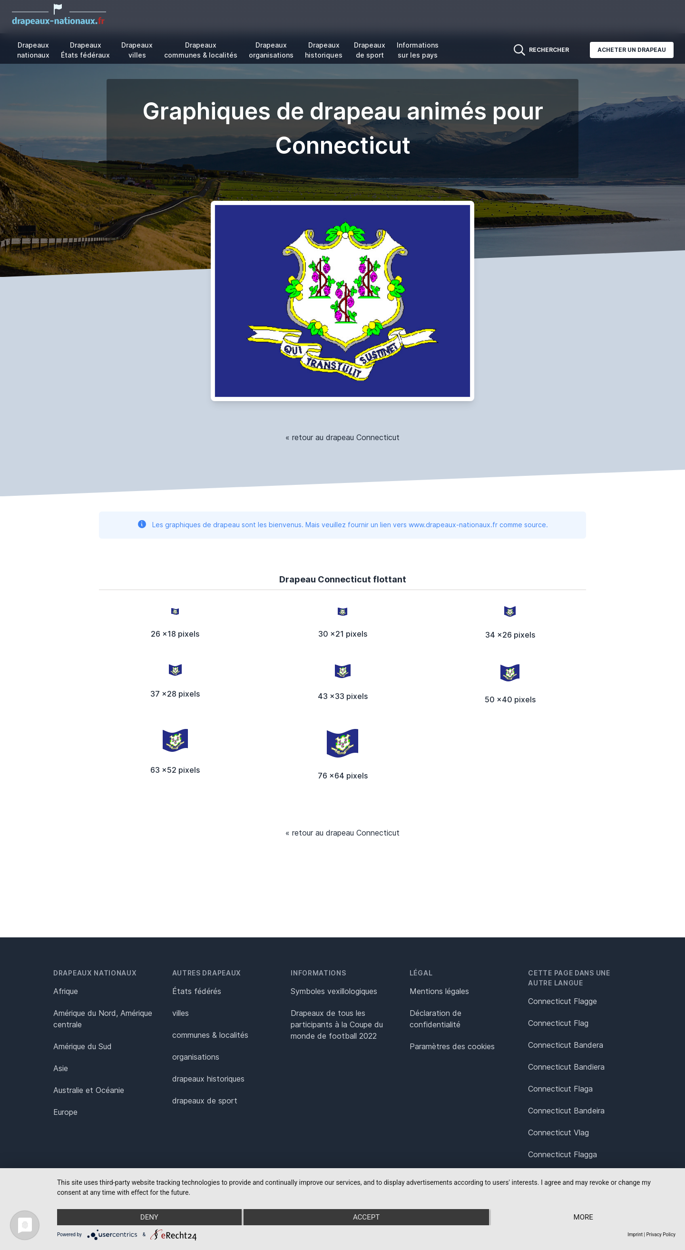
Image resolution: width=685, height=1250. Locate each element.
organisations (195, 1057)
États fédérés (196, 991)
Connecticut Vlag (558, 1132)
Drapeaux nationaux (33, 50)
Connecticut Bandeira (566, 1110)
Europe (65, 1112)
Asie (60, 1068)
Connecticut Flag (558, 1023)
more (583, 1217)
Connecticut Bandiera (566, 1067)
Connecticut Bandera (565, 1045)
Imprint (635, 1234)
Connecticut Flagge (562, 1001)
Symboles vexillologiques (334, 991)
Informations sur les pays (418, 50)
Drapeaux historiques (323, 50)
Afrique (65, 991)
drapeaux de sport (204, 1100)
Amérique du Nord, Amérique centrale (102, 1018)
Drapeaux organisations (271, 50)
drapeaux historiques (208, 1078)
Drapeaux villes (137, 50)
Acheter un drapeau (631, 49)
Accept (366, 1217)
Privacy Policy (660, 1234)
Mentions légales (439, 991)
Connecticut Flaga (560, 1088)
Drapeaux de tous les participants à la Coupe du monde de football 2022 (337, 1024)
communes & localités (210, 1035)
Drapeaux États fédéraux (85, 50)
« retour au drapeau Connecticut (342, 437)
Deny (149, 1217)
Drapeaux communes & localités (200, 50)
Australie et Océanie (88, 1090)
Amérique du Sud (82, 1046)
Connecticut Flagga (562, 1154)
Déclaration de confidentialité (435, 1018)
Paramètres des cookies (452, 1046)
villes (180, 1013)
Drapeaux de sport (369, 50)
